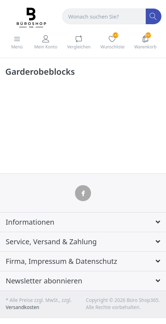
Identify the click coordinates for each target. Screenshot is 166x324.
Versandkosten (22, 307)
